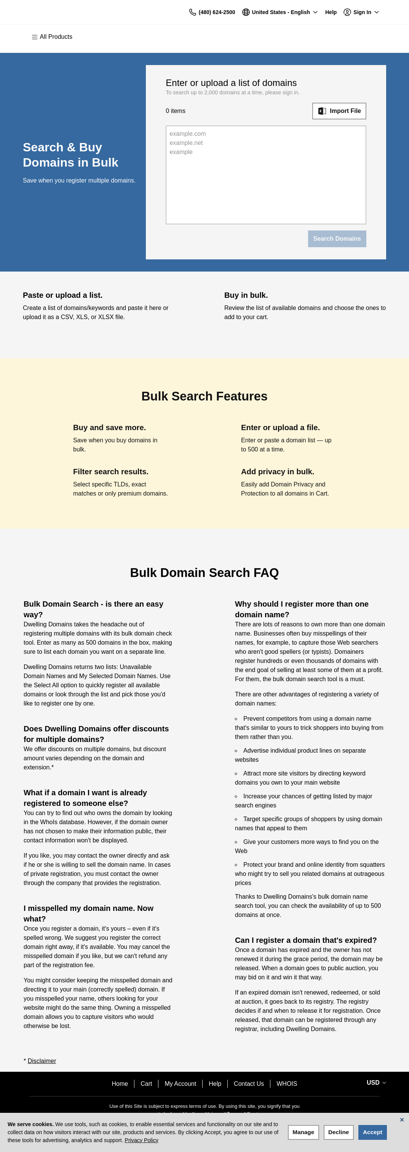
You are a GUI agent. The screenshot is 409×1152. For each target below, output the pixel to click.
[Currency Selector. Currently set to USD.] (375, 1083)
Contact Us (249, 1083)
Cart (146, 1083)
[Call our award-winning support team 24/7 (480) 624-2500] (331, 12)
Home (120, 1083)
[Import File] (339, 111)
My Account (180, 1083)
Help (215, 1083)
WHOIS (286, 1083)
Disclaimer (42, 1061)
